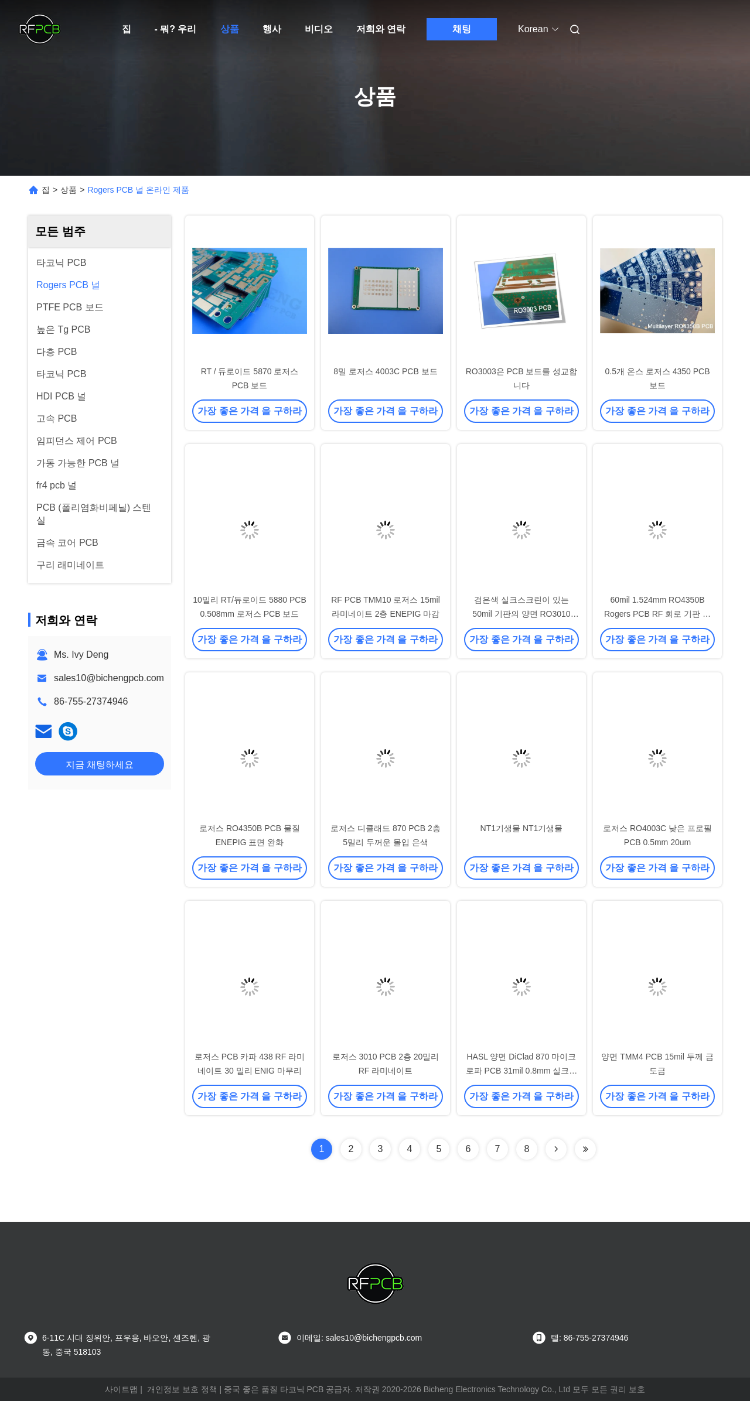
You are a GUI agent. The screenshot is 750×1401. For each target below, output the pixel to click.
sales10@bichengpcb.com (109, 678)
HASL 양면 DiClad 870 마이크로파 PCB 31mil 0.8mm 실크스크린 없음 (522, 1070)
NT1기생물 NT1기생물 (521, 828)
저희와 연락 (380, 29)
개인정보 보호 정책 (182, 1389)
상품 (229, 29)
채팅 (461, 29)
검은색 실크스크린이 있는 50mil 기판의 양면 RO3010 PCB (521, 614)
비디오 (319, 29)
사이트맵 (121, 1389)
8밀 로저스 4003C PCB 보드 (385, 371)
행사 (271, 29)
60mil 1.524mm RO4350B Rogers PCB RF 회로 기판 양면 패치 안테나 (657, 614)
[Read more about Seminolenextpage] (556, 1149)
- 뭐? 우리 (176, 29)
